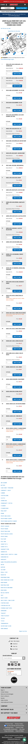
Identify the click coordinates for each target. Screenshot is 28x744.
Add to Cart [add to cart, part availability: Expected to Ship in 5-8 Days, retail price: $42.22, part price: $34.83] (17, 161)
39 (22, 53)
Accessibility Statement (10, 729)
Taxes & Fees (19, 727)
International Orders (7, 702)
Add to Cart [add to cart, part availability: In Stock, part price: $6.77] (17, 291)
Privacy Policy (19, 724)
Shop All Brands (9, 731)
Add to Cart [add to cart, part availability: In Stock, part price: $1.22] (17, 411)
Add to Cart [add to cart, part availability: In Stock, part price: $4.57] (17, 308)
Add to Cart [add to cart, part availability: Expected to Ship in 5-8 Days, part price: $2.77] (17, 349)
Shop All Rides (20, 731)
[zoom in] (18, 37)
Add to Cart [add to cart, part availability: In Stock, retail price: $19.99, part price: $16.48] (17, 224)
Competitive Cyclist (20, 737)
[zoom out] (23, 37)
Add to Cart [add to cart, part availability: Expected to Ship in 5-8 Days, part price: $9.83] (17, 250)
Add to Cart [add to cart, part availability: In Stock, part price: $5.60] (17, 124)
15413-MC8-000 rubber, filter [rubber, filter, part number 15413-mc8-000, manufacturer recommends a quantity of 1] (14, 102)
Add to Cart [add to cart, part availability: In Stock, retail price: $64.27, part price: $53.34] (17, 173)
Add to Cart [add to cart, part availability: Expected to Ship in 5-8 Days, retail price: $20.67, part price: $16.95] (17, 198)
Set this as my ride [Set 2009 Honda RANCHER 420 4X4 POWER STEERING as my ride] (5, 28)
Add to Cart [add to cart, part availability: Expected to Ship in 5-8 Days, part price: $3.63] (17, 263)
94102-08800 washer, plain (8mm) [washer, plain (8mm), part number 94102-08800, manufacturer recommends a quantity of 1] (15, 379)
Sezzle (2, 698)
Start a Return (5, 696)
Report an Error (23, 631)
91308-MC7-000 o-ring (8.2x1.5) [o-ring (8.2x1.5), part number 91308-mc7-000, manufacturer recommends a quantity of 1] (14, 340)
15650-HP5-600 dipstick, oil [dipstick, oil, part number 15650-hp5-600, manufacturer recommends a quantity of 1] (13, 128)
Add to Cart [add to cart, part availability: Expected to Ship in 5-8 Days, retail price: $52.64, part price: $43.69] (17, 86)
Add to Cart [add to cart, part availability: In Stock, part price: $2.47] (17, 399)
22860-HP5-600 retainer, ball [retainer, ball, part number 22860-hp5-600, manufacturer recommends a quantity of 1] (14, 242)
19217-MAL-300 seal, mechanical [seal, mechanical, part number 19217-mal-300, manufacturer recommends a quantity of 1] (15, 165)
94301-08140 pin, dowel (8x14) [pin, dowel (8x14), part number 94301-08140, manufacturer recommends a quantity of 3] (14, 391)
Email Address (7, 655)
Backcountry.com (7, 737)
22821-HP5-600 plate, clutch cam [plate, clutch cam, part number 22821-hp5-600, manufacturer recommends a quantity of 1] (15, 190)
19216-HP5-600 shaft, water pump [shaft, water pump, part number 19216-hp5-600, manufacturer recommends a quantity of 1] (15, 153)
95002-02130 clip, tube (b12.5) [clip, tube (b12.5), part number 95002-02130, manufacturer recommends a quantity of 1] (14, 416)
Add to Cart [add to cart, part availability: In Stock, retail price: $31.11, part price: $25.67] (17, 149)
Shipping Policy (9, 727)
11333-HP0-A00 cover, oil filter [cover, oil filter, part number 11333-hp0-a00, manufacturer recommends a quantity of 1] (14, 78)
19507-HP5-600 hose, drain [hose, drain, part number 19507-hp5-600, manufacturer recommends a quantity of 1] (13, 177)
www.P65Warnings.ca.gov (7, 59)
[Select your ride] (21, 8)
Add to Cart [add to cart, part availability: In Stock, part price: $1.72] (17, 387)
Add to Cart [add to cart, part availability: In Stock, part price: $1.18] (17, 375)
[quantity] (9, 73)
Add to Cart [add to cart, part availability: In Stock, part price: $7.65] (17, 98)
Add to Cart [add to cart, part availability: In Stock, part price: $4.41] (17, 110)
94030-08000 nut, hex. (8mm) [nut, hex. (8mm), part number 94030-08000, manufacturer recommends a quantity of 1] (14, 367)
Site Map (22, 729)
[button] (14, 649)
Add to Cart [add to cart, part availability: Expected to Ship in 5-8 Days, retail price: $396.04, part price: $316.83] (17, 73)
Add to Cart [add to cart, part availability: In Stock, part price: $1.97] (17, 471)
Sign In (3, 690)
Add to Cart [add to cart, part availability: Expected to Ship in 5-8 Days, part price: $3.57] (17, 211)
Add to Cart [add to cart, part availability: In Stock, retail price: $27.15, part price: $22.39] (17, 277)
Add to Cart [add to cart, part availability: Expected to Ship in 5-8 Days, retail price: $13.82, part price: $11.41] (17, 136)
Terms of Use (9, 724)
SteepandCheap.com (14, 739)
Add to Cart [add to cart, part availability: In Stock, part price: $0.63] (17, 439)
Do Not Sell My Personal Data (15, 725)
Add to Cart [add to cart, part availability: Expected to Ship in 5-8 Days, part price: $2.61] (17, 362)
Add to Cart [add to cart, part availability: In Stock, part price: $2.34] (17, 324)
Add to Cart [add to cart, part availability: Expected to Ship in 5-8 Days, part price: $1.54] (17, 185)
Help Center (4, 700)
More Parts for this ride (14, 31)
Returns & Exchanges (7, 694)
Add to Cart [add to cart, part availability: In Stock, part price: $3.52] (17, 336)
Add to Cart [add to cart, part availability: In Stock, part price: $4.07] (17, 455)
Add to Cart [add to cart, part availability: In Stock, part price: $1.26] (17, 424)
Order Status (4, 692)
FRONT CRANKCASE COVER (8, 11)
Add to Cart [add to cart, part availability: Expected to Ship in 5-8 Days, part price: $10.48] (17, 237)
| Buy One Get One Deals (14, 1)
